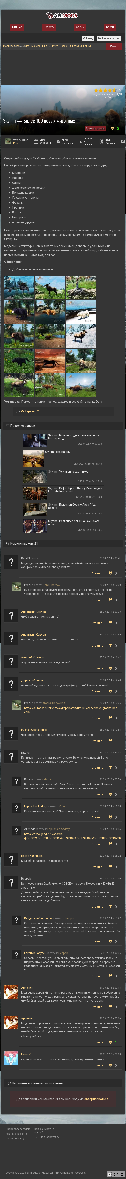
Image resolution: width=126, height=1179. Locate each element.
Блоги (110, 27)
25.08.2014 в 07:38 (110, 611)
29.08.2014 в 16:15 (110, 829)
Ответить (97, 573)
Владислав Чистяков (38, 918)
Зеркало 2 (32, 411)
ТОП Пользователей (46, 1136)
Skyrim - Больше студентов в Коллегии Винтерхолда (73, 437)
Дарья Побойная (32, 680)
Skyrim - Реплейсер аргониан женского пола (74, 522)
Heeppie (69, 918)
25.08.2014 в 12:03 (110, 585)
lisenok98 (27, 1054)
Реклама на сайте (16, 1133)
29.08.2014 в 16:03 (110, 806)
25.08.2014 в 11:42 (110, 657)
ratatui (46, 779)
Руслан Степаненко (34, 729)
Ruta (62, 806)
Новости (49, 27)
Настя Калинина (32, 855)
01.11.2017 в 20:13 (110, 1054)
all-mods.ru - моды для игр (43, 1172)
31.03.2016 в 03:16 (110, 987)
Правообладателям (18, 1128)
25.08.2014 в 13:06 (110, 703)
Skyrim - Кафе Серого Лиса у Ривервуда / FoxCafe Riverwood (75, 490)
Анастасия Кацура (33, 611)
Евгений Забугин (35, 953)
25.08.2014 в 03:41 (110, 558)
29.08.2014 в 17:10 (110, 878)
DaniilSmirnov (51, 585)
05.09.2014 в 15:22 (110, 918)
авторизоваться (96, 1099)
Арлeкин (27, 987)
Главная (17, 27)
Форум (80, 27)
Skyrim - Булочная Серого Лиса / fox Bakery (72, 506)
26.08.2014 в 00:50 (110, 779)
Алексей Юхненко (33, 657)
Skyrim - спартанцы (57, 451)
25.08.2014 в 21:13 (110, 752)
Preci (16, 143)
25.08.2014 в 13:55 (110, 729)
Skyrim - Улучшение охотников (68, 471)
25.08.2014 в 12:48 (110, 680)
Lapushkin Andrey (35, 806)
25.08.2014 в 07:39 (110, 634)
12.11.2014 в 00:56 (110, 953)
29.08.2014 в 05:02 (110, 855)
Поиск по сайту (15, 1138)
